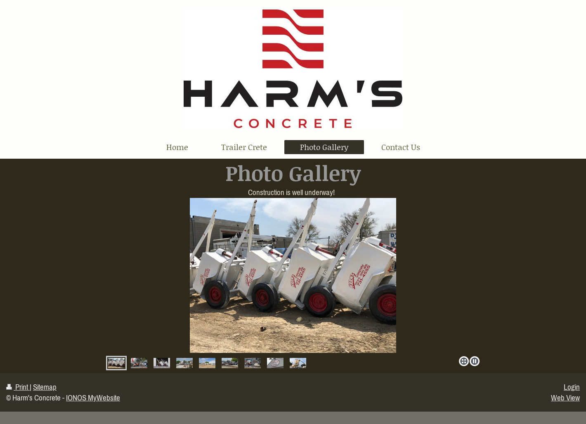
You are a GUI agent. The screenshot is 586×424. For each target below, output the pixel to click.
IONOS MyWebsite (93, 397)
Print (18, 386)
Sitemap (45, 386)
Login (572, 386)
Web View (565, 397)
